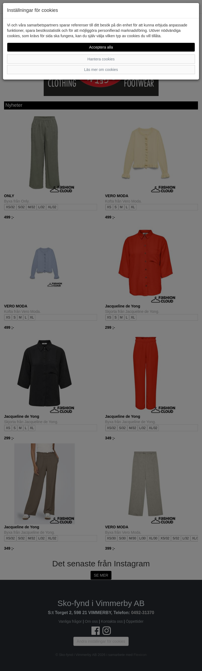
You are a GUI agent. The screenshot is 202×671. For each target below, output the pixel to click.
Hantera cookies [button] (101, 59)
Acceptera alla (101, 47)
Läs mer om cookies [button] (101, 69)
